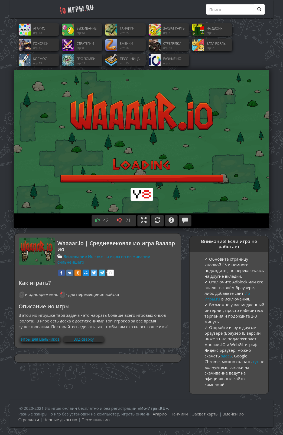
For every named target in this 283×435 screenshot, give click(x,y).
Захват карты (205, 414)
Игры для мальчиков (40, 339)
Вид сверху (83, 339)
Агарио (160, 414)
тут (256, 361)
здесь (226, 356)
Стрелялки (28, 419)
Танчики (179, 414)
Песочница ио (96, 419)
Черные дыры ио (60, 419)
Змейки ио (233, 414)
